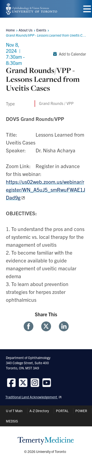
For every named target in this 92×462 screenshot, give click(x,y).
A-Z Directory (39, 410)
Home (10, 30)
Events (41, 30)
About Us (25, 30)
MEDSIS (12, 421)
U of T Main (14, 410)
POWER (81, 410)
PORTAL (62, 410)
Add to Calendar (68, 54)
